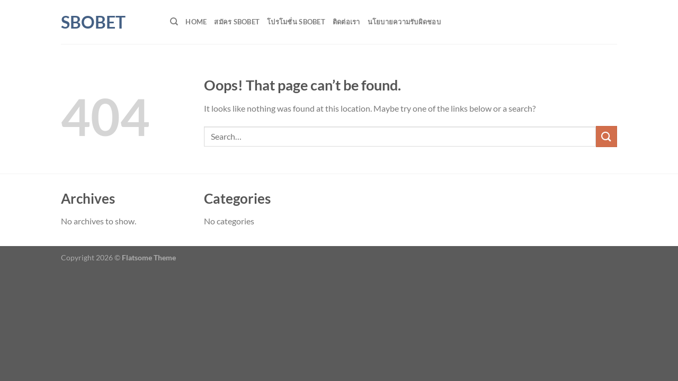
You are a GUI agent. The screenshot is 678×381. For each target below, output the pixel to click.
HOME (196, 21)
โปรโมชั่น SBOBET (296, 21)
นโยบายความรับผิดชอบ (404, 21)
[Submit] (606, 136)
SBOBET (93, 22)
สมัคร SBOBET (237, 21)
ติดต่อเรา (346, 21)
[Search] (174, 22)
